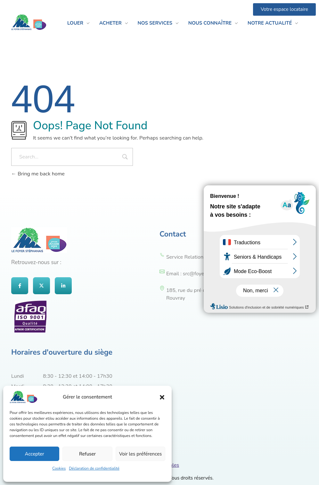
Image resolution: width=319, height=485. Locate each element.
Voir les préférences (140, 454)
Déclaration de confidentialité (94, 468)
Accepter (34, 454)
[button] (162, 397)
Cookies (59, 468)
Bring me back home (38, 173)
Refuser (87, 454)
